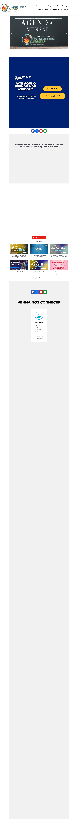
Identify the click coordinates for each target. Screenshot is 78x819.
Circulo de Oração (47, 6)
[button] (11, 33)
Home (66, 9)
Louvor (71, 6)
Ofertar (32, 6)
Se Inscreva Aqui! (39, 237)
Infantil (56, 6)
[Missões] (39, 316)
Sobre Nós (39, 9)
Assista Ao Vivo (57, 9)
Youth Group (63, 6)
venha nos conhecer (39, 302)
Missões (39, 322)
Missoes (37, 6)
